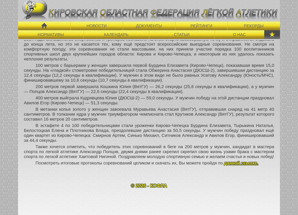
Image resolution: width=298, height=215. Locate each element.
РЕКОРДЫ (254, 26)
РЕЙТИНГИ (201, 26)
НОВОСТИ (96, 26)
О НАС (239, 34)
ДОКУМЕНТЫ (149, 26)
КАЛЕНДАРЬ (116, 34)
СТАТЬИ (182, 34)
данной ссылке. (241, 162)
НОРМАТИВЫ (51, 34)
